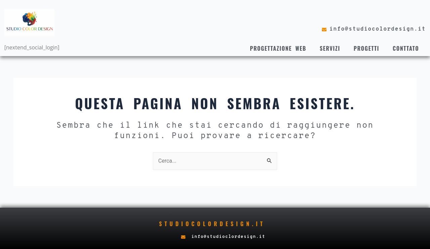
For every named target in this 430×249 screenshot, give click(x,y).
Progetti (366, 48)
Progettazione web (278, 48)
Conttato (406, 48)
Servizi (330, 48)
